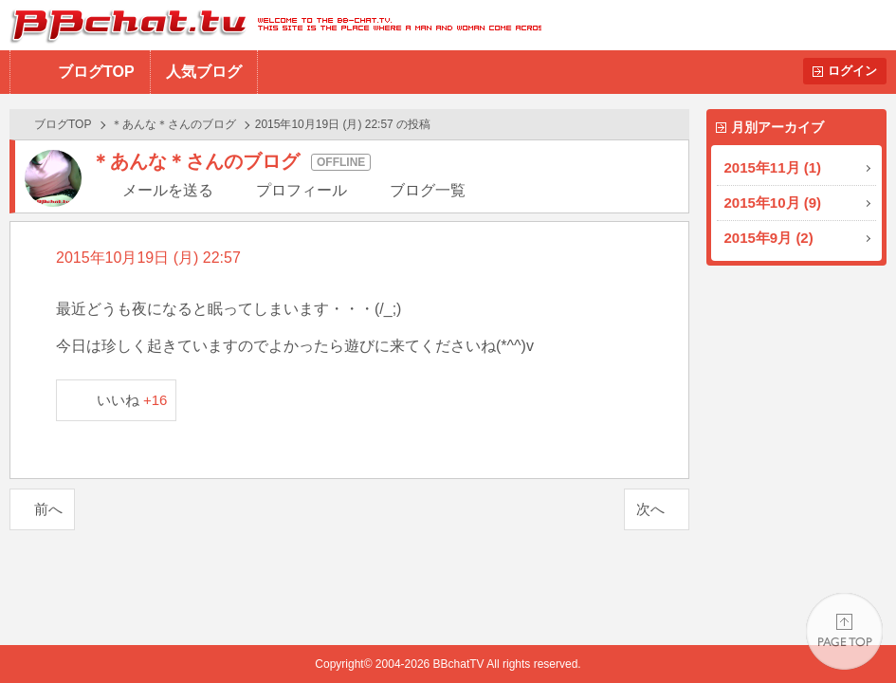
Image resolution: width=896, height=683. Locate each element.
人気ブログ (204, 72)
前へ (48, 509)
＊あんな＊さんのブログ (173, 124)
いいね (132, 400)
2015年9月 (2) (769, 238)
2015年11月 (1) (773, 167)
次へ (650, 509)
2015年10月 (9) (773, 202)
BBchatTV (270, 25)
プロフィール (301, 190)
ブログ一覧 (428, 190)
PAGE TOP (844, 631)
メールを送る (167, 190)
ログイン (852, 71)
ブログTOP (96, 72)
